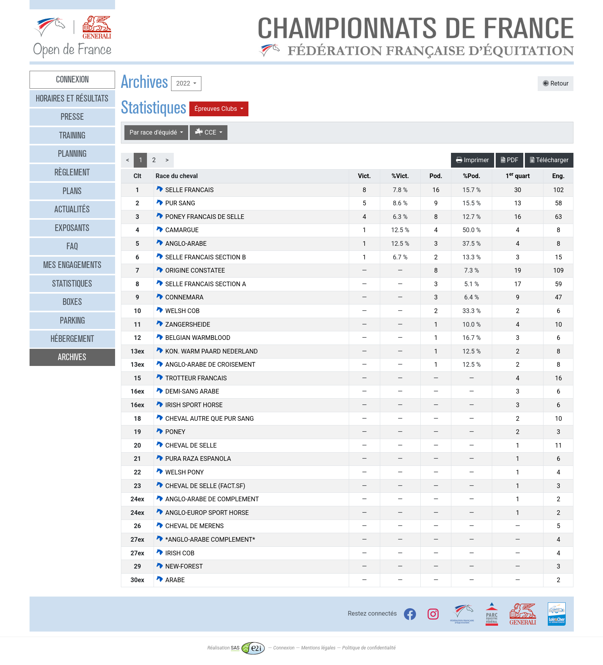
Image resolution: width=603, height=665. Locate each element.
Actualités (72, 209)
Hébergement (72, 338)
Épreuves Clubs (216, 108)
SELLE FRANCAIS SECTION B (201, 257)
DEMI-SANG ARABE (187, 391)
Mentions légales (318, 648)
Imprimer (472, 160)
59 (558, 284)
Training (72, 135)
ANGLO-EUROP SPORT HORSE (202, 512)
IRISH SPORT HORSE (189, 405)
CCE (206, 132)
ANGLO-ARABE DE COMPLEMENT (207, 499)
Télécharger (549, 160)
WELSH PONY (180, 472)
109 (558, 270)
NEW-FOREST (179, 566)
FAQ (72, 246)
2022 (184, 83)
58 (558, 203)
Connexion (72, 79)
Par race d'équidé (153, 132)
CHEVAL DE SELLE (186, 445)
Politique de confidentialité (368, 648)
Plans (72, 191)
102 (558, 190)
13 (517, 203)
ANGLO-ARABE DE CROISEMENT (205, 364)
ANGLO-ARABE (181, 243)
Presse (72, 116)
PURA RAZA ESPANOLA (193, 458)
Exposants (72, 227)
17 (517, 284)
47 (558, 297)
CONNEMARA (179, 297)
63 (558, 216)
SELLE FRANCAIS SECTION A (201, 284)
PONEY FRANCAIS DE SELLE (200, 216)
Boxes (72, 301)
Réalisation (235, 648)
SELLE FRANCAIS (184, 190)
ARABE (170, 580)
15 (558, 257)
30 (517, 190)
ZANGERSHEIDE (183, 324)
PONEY (170, 432)
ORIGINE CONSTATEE (190, 270)
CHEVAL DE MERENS (190, 526)
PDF (509, 160)
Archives (72, 357)
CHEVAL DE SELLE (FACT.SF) (200, 486)
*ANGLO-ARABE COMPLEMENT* (205, 539)
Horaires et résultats (72, 98)
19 (517, 270)
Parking (72, 320)
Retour (556, 83)
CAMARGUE (177, 230)
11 (558, 445)
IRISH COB (175, 553)
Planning (72, 153)
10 (558, 324)
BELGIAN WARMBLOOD (193, 337)
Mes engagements (72, 264)
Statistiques (72, 283)
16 (435, 190)
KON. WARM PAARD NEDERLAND (207, 351)
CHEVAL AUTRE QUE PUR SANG (205, 418)
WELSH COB (177, 311)
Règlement (72, 172)
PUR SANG (175, 203)
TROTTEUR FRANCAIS (191, 378)
